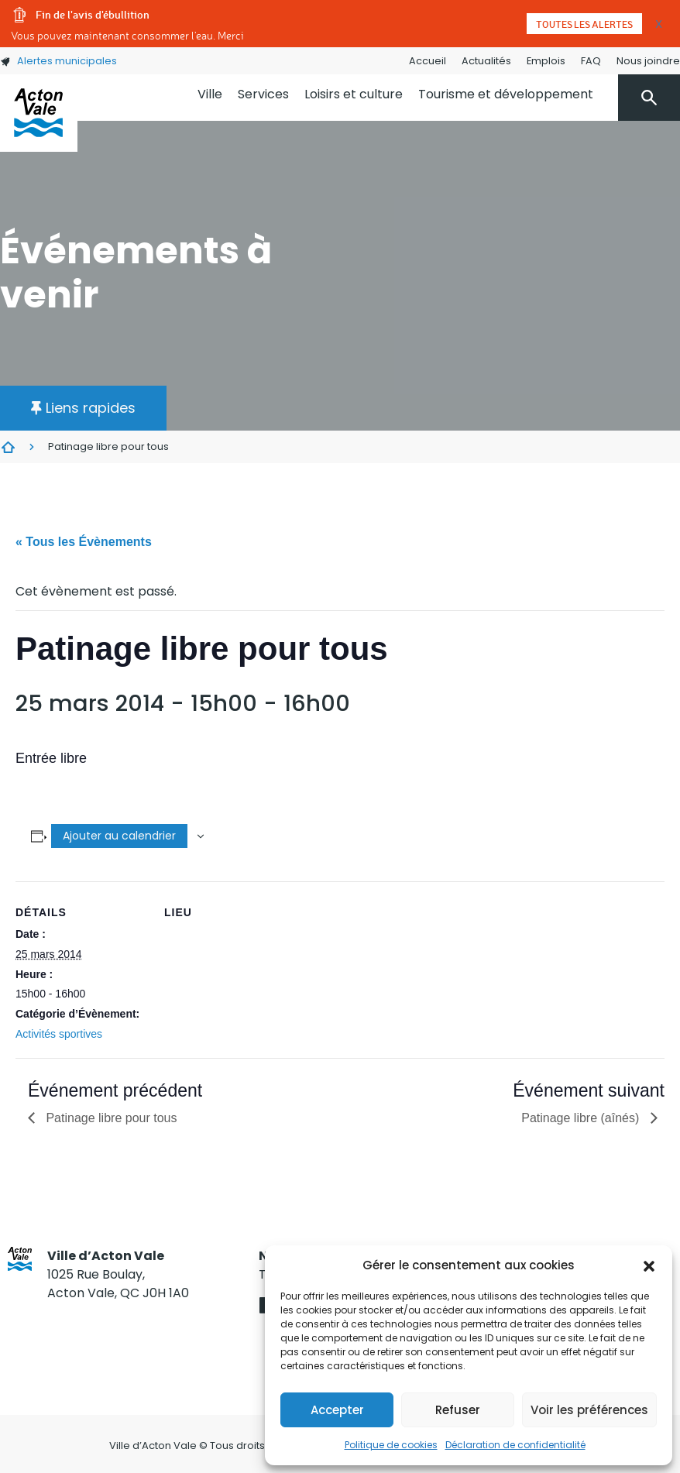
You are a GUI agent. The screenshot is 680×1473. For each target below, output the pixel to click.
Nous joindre (648, 60)
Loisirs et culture (353, 94)
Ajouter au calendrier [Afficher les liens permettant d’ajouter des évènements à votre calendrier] (119, 835)
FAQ (591, 60)
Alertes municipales (58, 60)
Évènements (7, 447)
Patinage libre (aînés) (582, 1117)
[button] (649, 1265)
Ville (209, 94)
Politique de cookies (391, 1444)
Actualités (486, 60)
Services (263, 94)
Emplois (546, 60)
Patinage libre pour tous (110, 1117)
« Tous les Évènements (83, 541)
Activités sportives (58, 1034)
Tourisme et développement (505, 94)
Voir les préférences (589, 1410)
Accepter (337, 1410)
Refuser (457, 1410)
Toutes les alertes (584, 24)
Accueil (427, 60)
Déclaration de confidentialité (515, 1444)
